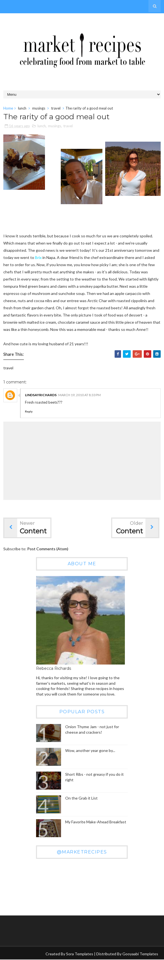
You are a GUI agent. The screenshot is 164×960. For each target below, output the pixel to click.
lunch (22, 108)
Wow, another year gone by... (90, 750)
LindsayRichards (41, 395)
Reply (28, 411)
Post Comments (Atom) (47, 549)
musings (38, 108)
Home (8, 108)
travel (55, 108)
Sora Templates (79, 954)
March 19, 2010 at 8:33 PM (79, 395)
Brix (38, 257)
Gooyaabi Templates (140, 954)
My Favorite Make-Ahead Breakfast (95, 822)
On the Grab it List (81, 798)
